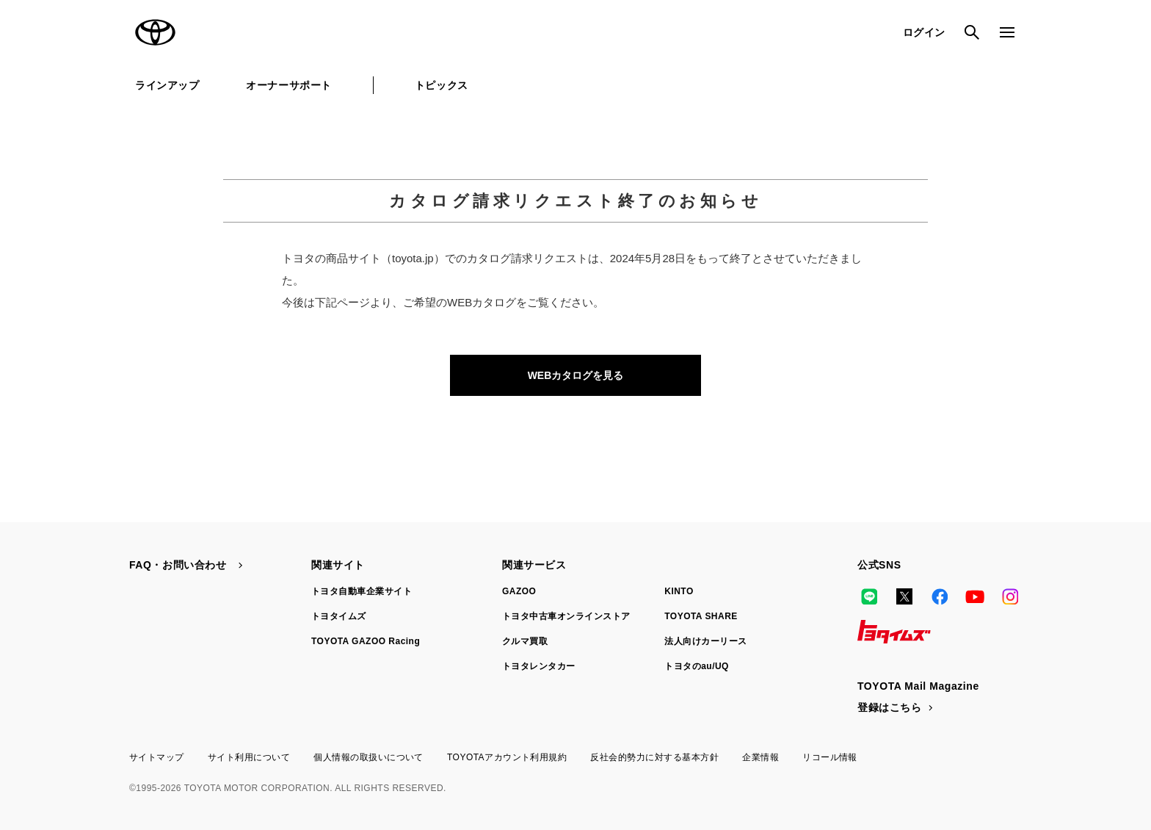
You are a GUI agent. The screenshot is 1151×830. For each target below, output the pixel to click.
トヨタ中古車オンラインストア (566, 616)
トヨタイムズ (338, 616)
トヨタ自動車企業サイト (361, 591)
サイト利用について (249, 757)
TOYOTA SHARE (701, 616)
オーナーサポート (288, 85)
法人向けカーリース (705, 641)
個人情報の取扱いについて (368, 757)
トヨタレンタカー (539, 666)
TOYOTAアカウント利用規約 (507, 757)
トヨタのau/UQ (696, 666)
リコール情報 (829, 757)
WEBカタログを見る (576, 375)
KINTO (679, 591)
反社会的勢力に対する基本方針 (654, 757)
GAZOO (519, 591)
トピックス (441, 85)
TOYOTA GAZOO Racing (365, 641)
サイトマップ (156, 757)
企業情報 (760, 757)
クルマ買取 (525, 641)
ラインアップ (167, 85)
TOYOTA (155, 32)
